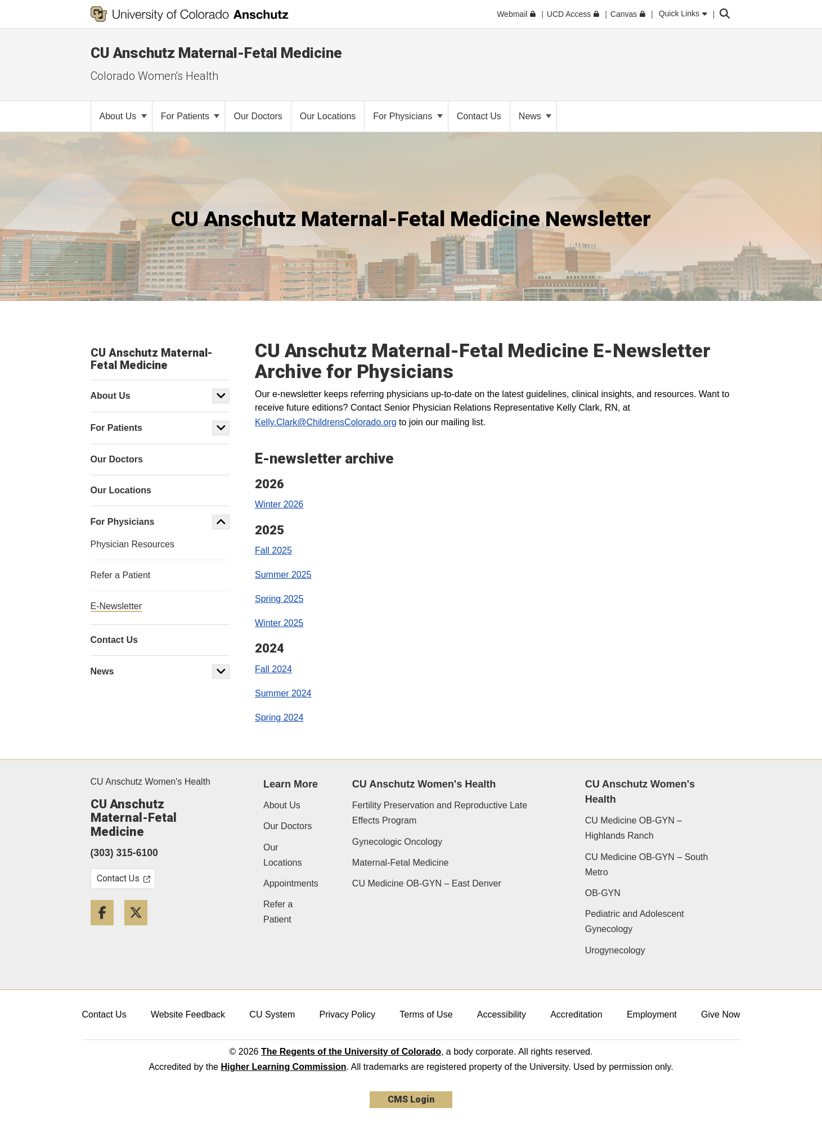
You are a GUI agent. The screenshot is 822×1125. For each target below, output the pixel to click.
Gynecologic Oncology (397, 842)
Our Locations (282, 855)
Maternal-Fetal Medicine (400, 862)
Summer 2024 (283, 693)
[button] (221, 396)
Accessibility (501, 1014)
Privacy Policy (347, 1014)
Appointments (290, 883)
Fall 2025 (273, 550)
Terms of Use (425, 1014)
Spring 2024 (279, 717)
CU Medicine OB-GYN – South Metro (646, 864)
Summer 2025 (283, 574)
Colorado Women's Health (154, 76)
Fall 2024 (273, 669)
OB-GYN (603, 893)
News (535, 116)
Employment (652, 1014)
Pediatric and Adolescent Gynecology (634, 921)
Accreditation (576, 1014)
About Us (123, 116)
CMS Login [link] (411, 1099)
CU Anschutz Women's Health (151, 781)
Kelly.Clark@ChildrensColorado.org (326, 422)
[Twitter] (140, 929)
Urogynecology (615, 950)
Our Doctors (287, 826)
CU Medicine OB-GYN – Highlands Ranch (633, 828)
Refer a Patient (278, 911)
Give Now (720, 1014)
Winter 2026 (279, 504)
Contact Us (104, 1014)
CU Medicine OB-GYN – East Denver (426, 883)
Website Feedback (188, 1014)
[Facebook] (106, 929)
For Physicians (407, 116)
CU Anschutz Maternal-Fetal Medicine (216, 52)
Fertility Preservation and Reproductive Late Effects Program (439, 812)
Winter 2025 (279, 623)
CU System (272, 1014)
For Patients (190, 116)
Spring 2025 (279, 599)
